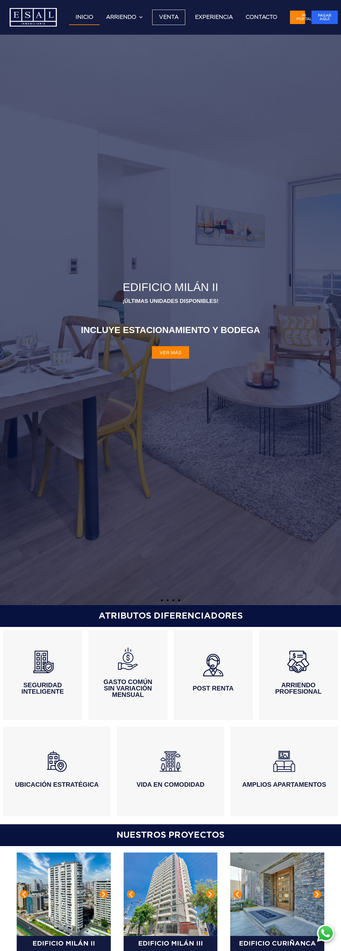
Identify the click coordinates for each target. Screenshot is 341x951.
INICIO (84, 17)
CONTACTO (261, 17)
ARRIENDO (124, 17)
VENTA (169, 17)
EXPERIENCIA (214, 17)
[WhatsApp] (325, 933)
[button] (162, 600)
